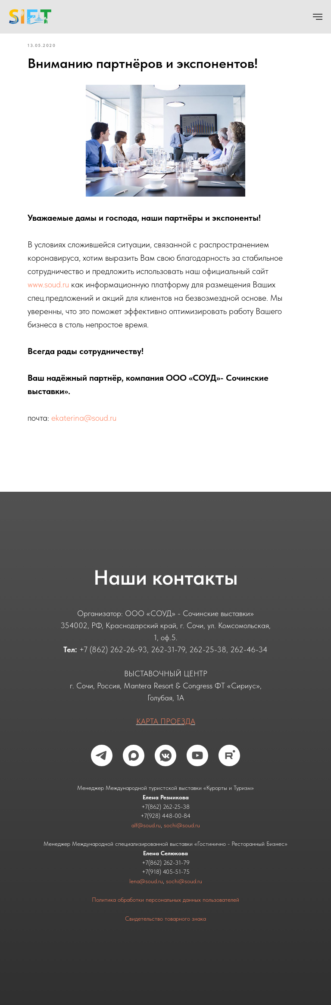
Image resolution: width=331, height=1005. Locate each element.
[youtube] (197, 755)
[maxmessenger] (133, 755)
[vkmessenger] (165, 755)
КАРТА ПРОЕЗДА (165, 721)
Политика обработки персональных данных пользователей (165, 899)
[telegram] (101, 755)
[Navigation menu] (317, 17)
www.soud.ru (48, 284)
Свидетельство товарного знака (165, 918)
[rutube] (229, 755)
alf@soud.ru (146, 825)
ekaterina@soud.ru (83, 418)
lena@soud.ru (146, 881)
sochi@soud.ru (182, 825)
